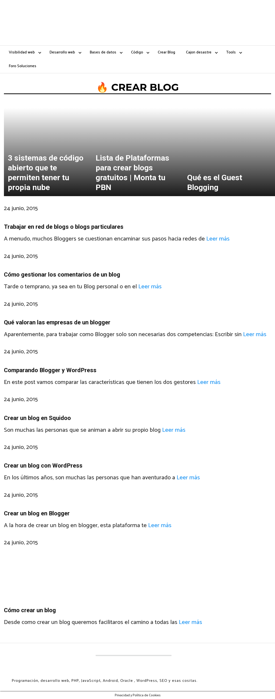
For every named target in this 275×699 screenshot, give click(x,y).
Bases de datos (103, 52)
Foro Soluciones (22, 66)
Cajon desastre (198, 52)
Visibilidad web (22, 52)
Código (137, 52)
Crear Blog (166, 52)
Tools (231, 52)
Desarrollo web (62, 52)
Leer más (218, 239)
